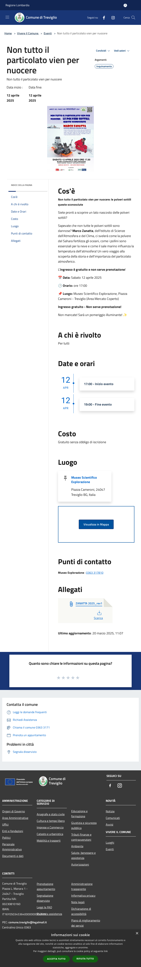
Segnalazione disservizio (45, 898)
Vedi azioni (122, 51)
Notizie (110, 811)
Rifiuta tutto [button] (85, 958)
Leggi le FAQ (44, 907)
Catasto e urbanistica (50, 834)
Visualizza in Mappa (96, 524)
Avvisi (109, 824)
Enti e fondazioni (12, 831)
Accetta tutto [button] (56, 958)
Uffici (5, 824)
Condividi (103, 51)
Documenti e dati (13, 856)
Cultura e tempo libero (51, 821)
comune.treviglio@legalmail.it (27, 922)
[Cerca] (133, 17)
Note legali (78, 902)
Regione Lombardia (17, 5)
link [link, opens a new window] (106, 951)
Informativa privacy (83, 895)
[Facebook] (102, 17)
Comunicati (113, 818)
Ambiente (77, 846)
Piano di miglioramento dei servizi (85, 923)
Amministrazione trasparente (82, 886)
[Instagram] (111, 17)
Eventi (48, 33)
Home (8, 33)
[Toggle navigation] (7, 17)
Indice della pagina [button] (21, 185)
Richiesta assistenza (49, 914)
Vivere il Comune (28, 33)
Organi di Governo (13, 811)
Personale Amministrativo (12, 846)
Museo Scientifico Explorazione (84, 479)
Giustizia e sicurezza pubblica (84, 825)
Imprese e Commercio (50, 827)
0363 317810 (94, 572)
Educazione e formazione (79, 813)
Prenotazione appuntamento (46, 886)
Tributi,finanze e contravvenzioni (81, 837)
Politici (6, 837)
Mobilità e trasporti (49, 840)
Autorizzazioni (80, 864)
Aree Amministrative (15, 818)
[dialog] (70, 948)
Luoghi (110, 842)
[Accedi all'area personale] (125, 5)
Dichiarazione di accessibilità (81, 911)
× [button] (136, 933)
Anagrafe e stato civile (51, 814)
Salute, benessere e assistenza (83, 855)
